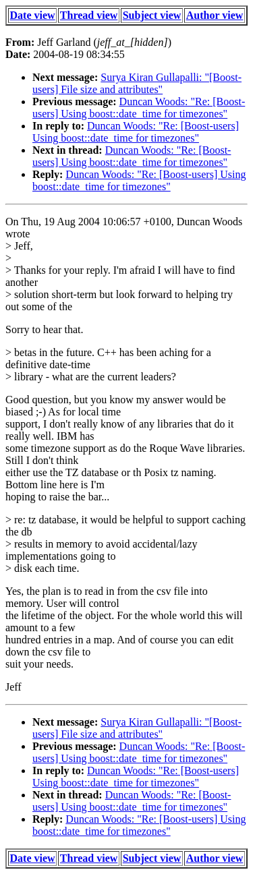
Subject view (152, 15)
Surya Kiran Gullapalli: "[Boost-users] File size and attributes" (137, 83)
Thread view (88, 15)
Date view (32, 15)
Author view (215, 15)
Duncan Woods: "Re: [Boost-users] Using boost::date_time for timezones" (138, 107)
